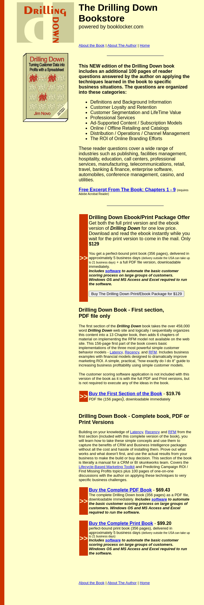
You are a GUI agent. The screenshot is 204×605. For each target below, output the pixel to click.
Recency (132, 352)
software (113, 271)
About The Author (122, 45)
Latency (116, 352)
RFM (153, 352)
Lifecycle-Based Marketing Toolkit (107, 467)
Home (145, 45)
